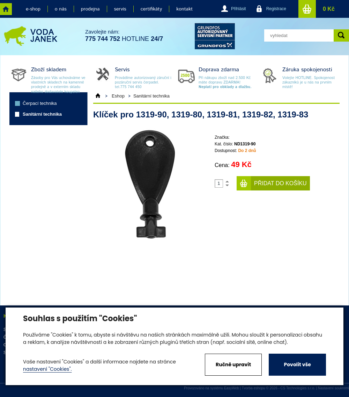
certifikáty (151, 9)
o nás (61, 9)
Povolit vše (297, 364)
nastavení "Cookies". (47, 369)
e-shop (33, 9)
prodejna (90, 9)
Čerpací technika (40, 103)
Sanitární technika (42, 114)
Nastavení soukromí (333, 388)
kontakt (184, 9)
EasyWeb (231, 388)
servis (120, 9)
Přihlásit (238, 8)
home (6, 9)
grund (215, 36)
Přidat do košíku (280, 183)
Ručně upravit (233, 364)
